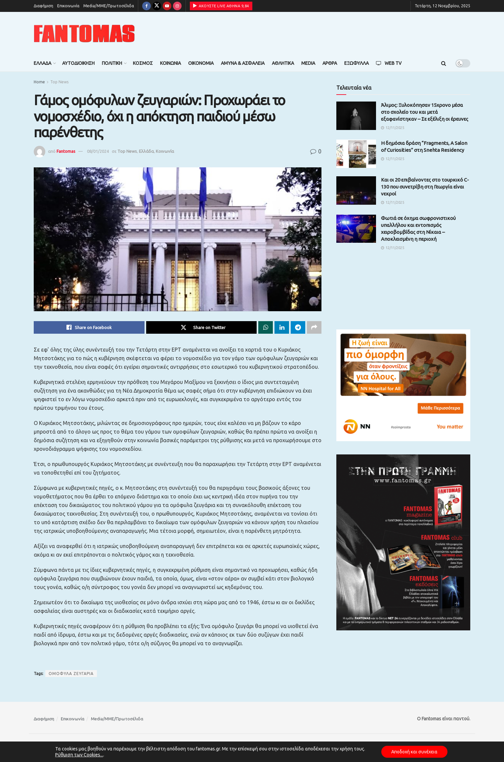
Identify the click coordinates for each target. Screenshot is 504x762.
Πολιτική (112, 63)
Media (308, 63)
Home (39, 82)
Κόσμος (143, 63)
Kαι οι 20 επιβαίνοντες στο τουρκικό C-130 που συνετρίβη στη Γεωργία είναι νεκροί (425, 186)
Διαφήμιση (43, 6)
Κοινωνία (170, 63)
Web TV (388, 63)
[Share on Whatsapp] (265, 327)
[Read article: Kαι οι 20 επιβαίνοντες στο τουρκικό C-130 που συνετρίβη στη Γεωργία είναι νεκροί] (356, 190)
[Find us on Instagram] (177, 6)
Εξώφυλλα (356, 63)
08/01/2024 (98, 151)
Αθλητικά (283, 63)
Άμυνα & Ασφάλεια (243, 63)
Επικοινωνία (68, 6)
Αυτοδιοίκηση (78, 63)
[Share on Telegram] (298, 327)
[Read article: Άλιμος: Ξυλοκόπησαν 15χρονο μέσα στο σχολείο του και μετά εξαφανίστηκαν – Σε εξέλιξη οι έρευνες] (356, 116)
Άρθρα (329, 63)
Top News (59, 82)
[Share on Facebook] (89, 327)
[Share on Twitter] (201, 327)
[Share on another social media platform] (314, 327)
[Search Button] (443, 63)
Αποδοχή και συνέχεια (414, 751)
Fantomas (66, 151)
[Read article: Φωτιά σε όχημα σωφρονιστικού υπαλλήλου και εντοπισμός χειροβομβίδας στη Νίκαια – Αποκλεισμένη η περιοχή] (356, 229)
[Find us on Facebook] (146, 6)
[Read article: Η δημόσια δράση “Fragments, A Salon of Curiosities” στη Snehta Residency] (356, 154)
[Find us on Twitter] (156, 6)
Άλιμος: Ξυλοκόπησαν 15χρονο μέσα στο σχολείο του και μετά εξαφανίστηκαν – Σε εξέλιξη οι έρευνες (424, 112)
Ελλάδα (42, 63)
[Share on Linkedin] (281, 327)
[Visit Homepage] (84, 33)
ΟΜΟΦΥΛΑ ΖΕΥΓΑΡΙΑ (71, 673)
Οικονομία (201, 63)
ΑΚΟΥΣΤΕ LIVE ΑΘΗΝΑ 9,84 (221, 5)
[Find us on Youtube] (167, 6)
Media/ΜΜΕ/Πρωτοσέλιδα (108, 6)
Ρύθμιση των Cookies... (79, 754)
